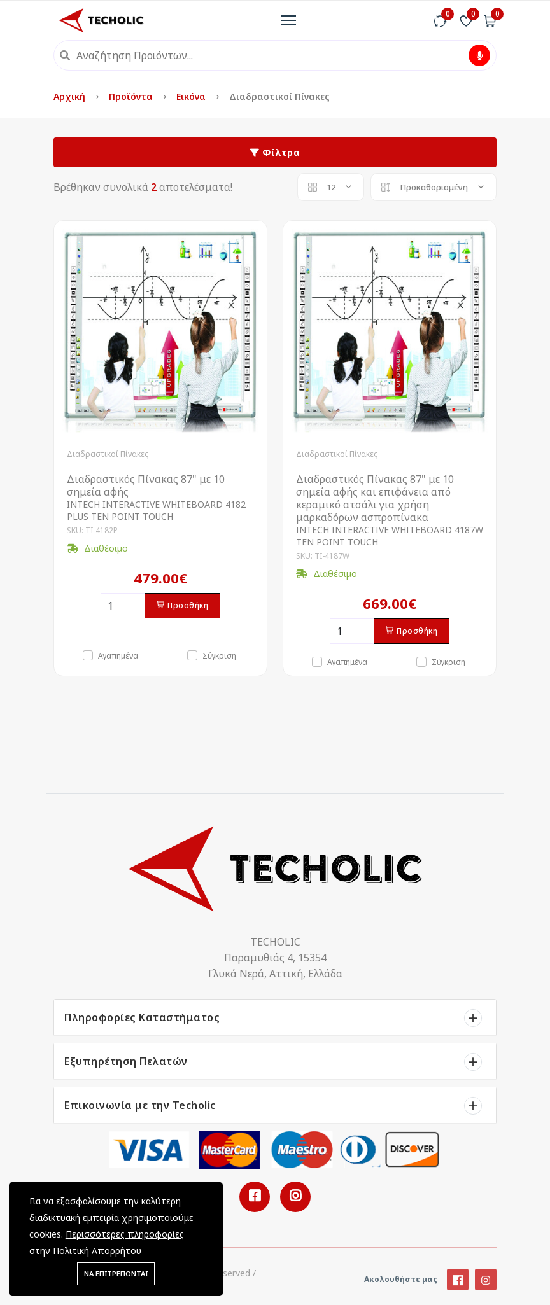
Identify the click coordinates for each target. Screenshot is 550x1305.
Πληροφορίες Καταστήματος (142, 1017)
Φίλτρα (275, 152)
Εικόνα (192, 96)
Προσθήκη (183, 605)
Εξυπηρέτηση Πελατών (126, 1061)
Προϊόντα (132, 96)
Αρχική (70, 96)
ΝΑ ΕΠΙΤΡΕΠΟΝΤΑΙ (116, 1273)
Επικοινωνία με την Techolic (140, 1105)
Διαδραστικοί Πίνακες (107, 454)
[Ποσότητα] (123, 605)
